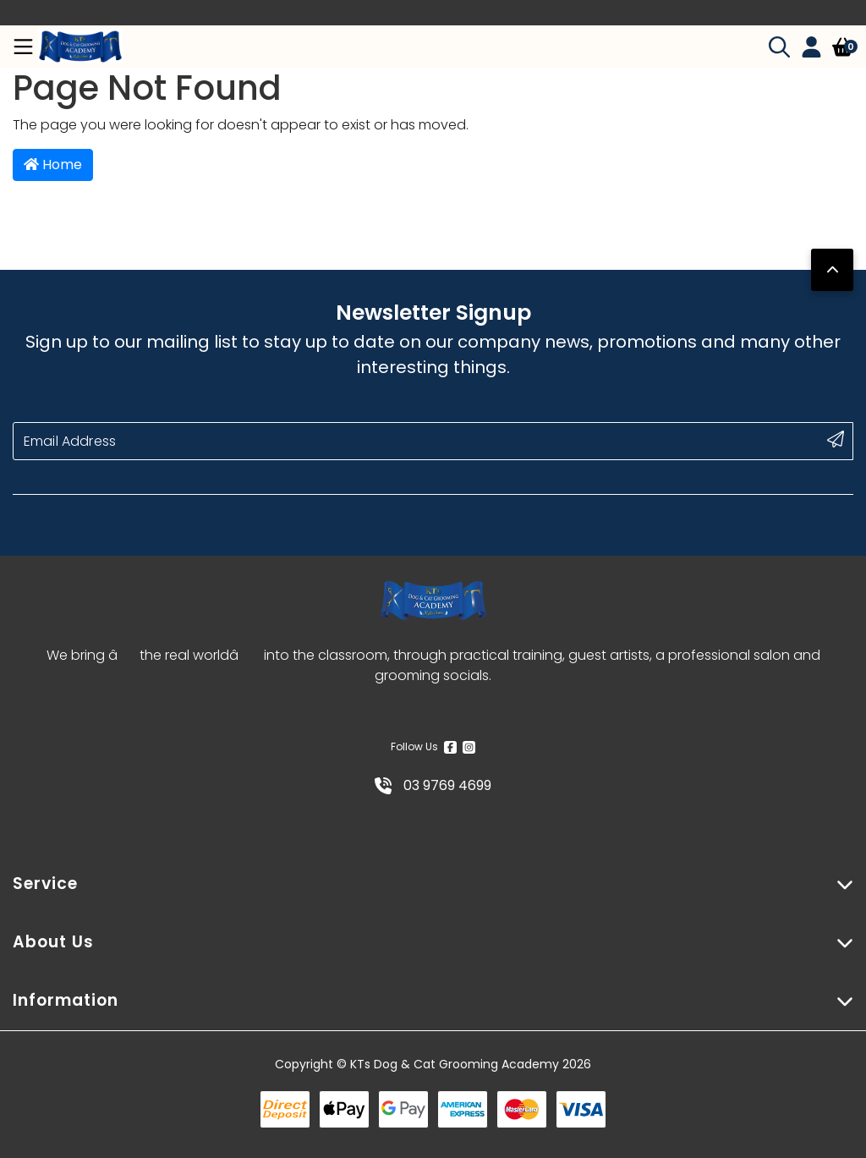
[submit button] (835, 439)
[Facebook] (450, 747)
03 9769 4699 (433, 785)
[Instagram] (469, 747)
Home (53, 164)
